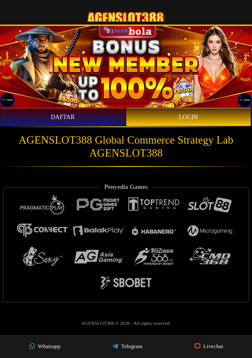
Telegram (127, 346)
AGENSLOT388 (98, 323)
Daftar (63, 117)
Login (188, 117)
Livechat (209, 346)
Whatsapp (45, 346)
